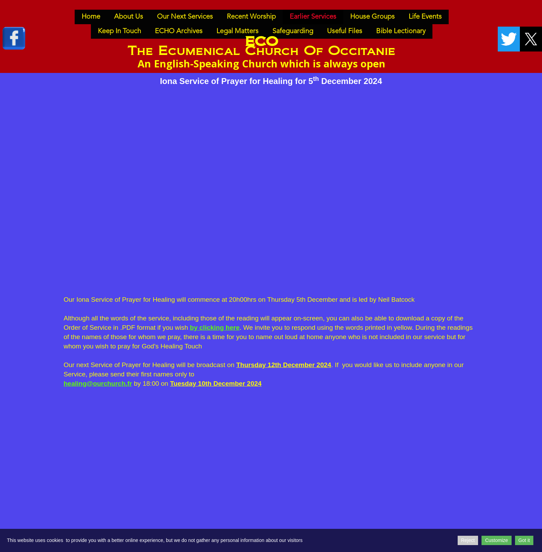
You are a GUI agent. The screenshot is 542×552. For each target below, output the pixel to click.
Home (91, 16)
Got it (524, 540)
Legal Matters (237, 31)
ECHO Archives (179, 31)
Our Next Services (185, 16)
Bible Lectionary (401, 31)
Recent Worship (251, 16)
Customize (496, 540)
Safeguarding (292, 31)
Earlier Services (313, 16)
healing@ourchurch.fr (98, 383)
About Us (128, 16)
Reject (468, 540)
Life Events (425, 16)
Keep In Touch (119, 31)
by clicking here (215, 327)
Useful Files (344, 31)
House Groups (372, 16)
